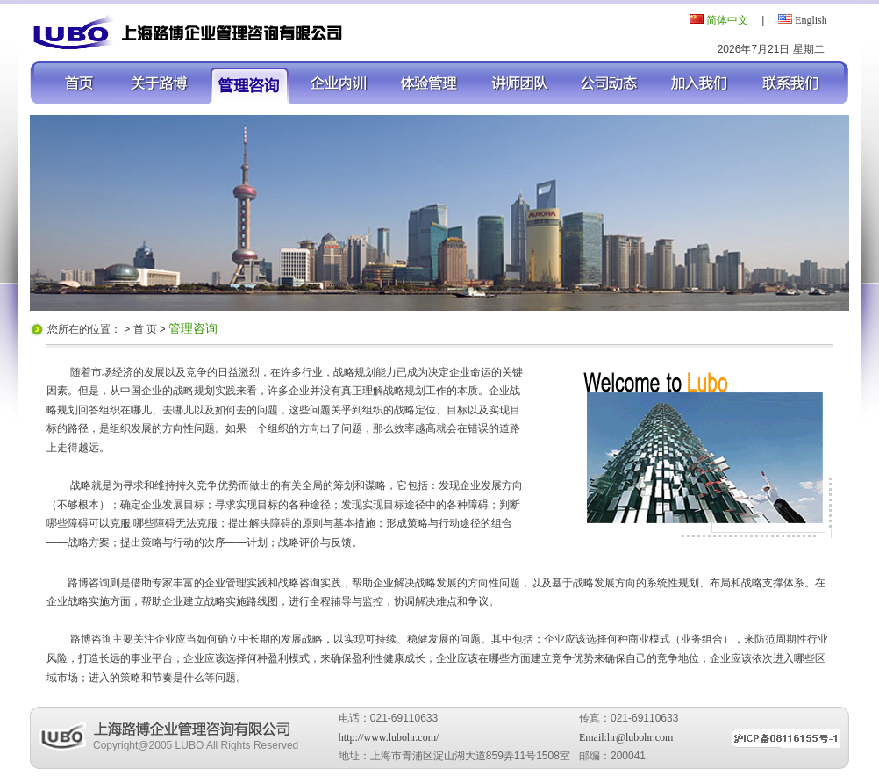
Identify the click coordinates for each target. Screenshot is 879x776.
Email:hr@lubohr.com (626, 737)
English (811, 20)
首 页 (146, 329)
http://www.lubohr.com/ (389, 737)
